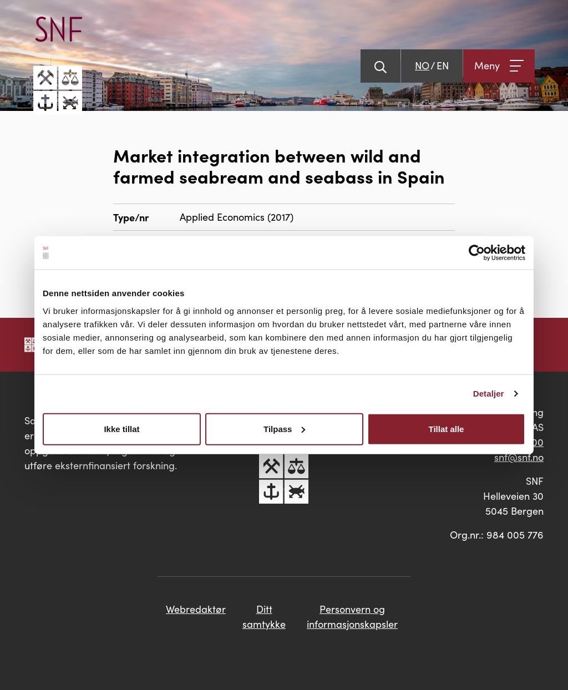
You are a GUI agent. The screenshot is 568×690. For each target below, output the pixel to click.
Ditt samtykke (264, 616)
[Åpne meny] (499, 66)
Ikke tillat (121, 428)
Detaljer (488, 393)
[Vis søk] (380, 66)
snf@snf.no (519, 457)
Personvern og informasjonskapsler (352, 616)
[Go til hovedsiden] (57, 66)
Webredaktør (196, 609)
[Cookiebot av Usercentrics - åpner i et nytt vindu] (476, 253)
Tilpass (284, 428)
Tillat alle (446, 428)
